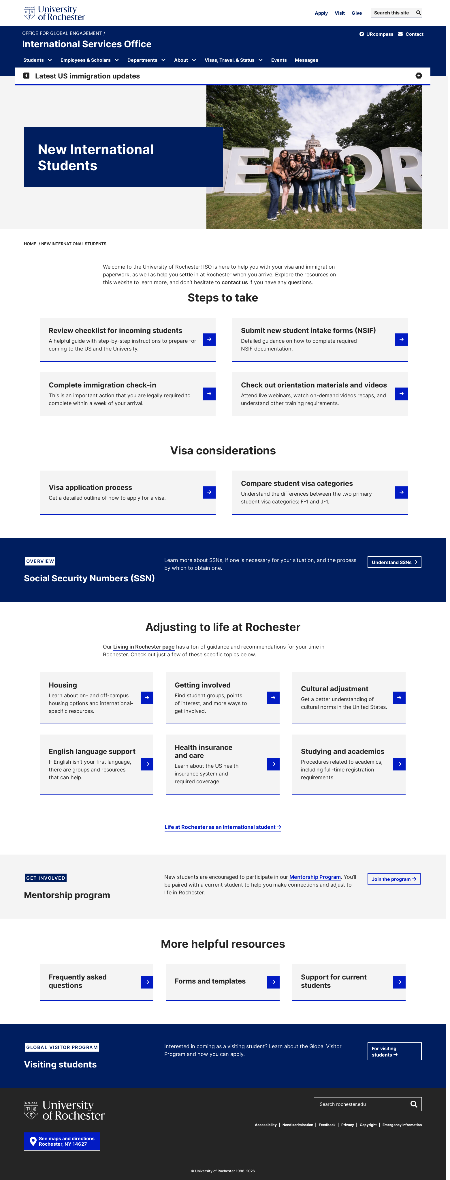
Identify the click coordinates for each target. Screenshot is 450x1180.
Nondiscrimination (298, 1124)
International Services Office (87, 43)
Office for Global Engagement (62, 33)
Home (30, 243)
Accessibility (266, 1124)
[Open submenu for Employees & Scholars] (117, 60)
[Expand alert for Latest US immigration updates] (222, 76)
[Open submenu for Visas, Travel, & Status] (261, 60)
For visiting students (384, 1051)
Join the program (391, 879)
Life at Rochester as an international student (220, 827)
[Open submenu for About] (194, 60)
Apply (321, 13)
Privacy (347, 1124)
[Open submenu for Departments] (163, 60)
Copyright (368, 1124)
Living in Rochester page (144, 646)
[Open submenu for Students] (50, 60)
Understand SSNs (392, 562)
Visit (340, 13)
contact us (235, 282)
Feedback (327, 1124)
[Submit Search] (418, 13)
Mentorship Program (315, 877)
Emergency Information (402, 1124)
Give (357, 13)
